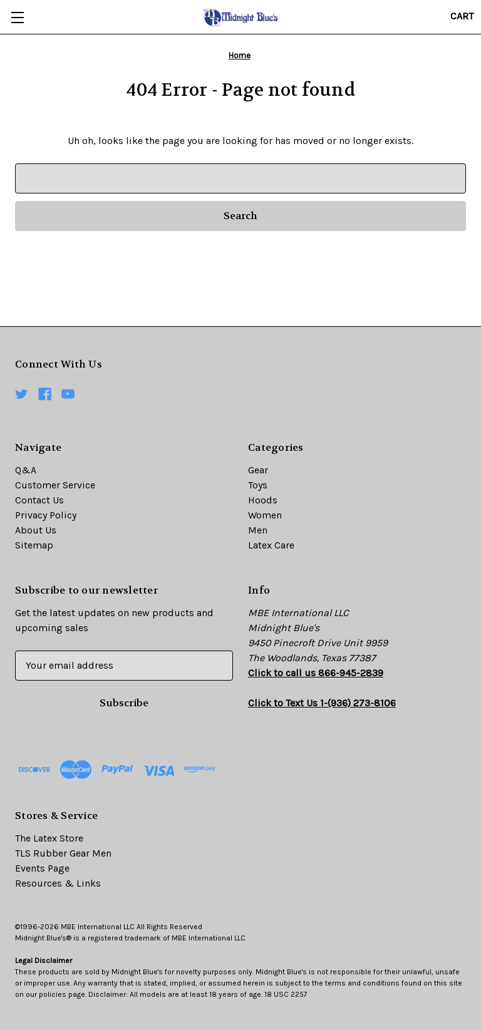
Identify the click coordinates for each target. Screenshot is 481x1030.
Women (265, 515)
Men (257, 530)
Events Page (42, 868)
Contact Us (39, 500)
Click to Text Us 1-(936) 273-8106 (322, 703)
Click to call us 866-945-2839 (315, 673)
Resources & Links (58, 883)
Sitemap (34, 545)
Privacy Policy (45, 515)
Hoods (262, 500)
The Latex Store (49, 838)
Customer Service (55, 485)
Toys (257, 485)
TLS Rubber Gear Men (63, 853)
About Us (35, 530)
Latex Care (271, 545)
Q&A (25, 470)
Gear (258, 470)
